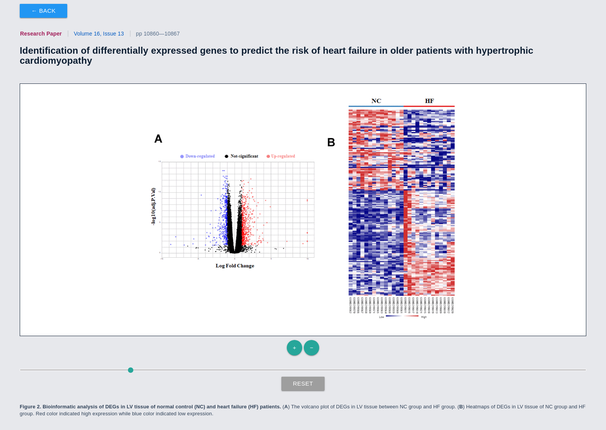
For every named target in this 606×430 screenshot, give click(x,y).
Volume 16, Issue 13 (99, 34)
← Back (43, 10)
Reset (303, 383)
